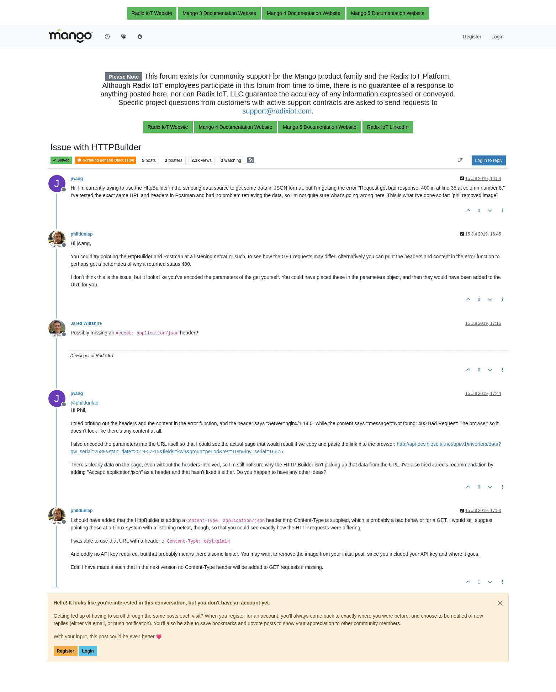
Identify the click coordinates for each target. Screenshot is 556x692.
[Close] (500, 603)
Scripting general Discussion (105, 160)
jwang (77, 178)
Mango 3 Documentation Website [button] (219, 13)
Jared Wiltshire (86, 323)
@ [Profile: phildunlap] (85, 403)
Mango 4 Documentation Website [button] (303, 13)
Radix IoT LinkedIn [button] (387, 127)
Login (88, 651)
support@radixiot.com (277, 111)
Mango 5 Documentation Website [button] (388, 13)
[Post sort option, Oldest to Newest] (460, 160)
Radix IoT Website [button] (152, 13)
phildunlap (82, 234)
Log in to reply (489, 160)
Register (65, 651)
